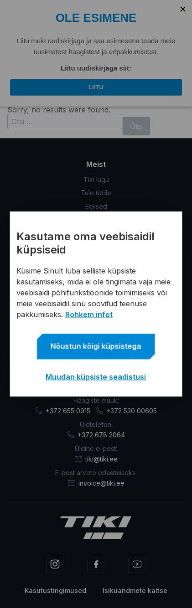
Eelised (96, 206)
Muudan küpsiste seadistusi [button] (96, 376)
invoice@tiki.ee (96, 483)
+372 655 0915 (62, 411)
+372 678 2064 (96, 435)
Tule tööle (96, 193)
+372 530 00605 (126, 411)
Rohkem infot (89, 314)
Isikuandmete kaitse (135, 590)
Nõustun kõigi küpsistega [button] (96, 346)
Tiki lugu (96, 179)
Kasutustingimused (55, 590)
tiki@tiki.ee (96, 459)
